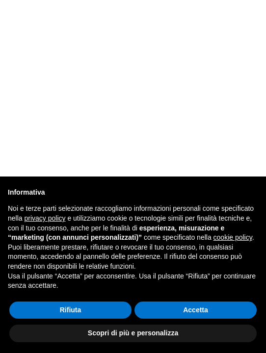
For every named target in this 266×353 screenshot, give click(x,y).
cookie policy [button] (232, 237)
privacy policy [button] (44, 218)
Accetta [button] (195, 310)
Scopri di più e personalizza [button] (133, 333)
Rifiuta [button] (70, 310)
